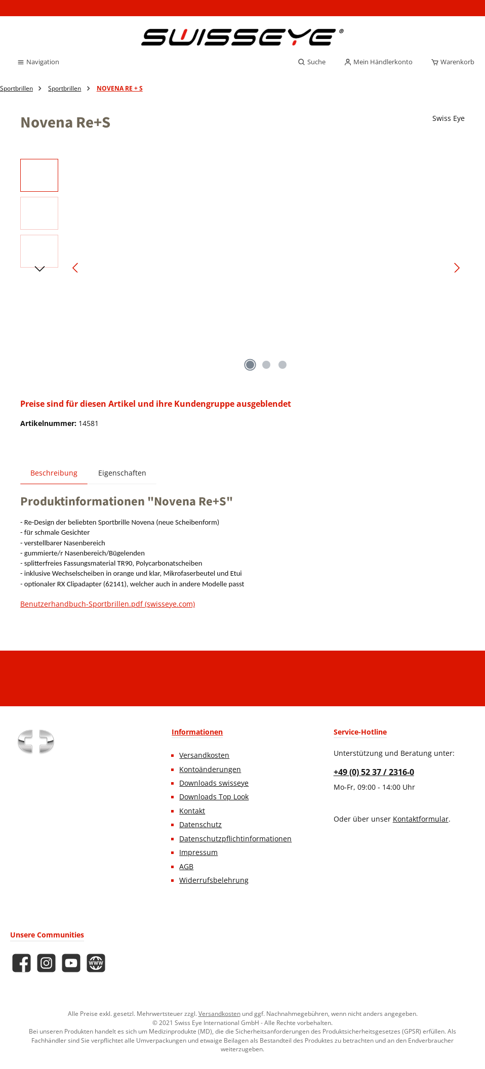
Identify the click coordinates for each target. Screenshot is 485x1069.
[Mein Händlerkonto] (378, 62)
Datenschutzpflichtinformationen (235, 838)
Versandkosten (204, 755)
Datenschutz (200, 824)
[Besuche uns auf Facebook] (21, 963)
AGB (186, 866)
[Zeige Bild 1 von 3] (250, 365)
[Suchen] (311, 62)
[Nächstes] (456, 267)
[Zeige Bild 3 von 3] (282, 365)
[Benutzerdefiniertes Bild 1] (35, 741)
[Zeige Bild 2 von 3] (266, 365)
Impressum (198, 852)
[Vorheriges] (76, 267)
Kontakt (192, 811)
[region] (242, 267)
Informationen (197, 732)
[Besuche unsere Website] (96, 963)
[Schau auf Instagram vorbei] (46, 963)
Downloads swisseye (214, 783)
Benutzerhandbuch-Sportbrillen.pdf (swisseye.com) (107, 604)
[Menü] (38, 62)
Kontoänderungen (210, 769)
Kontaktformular (421, 819)
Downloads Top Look (214, 796)
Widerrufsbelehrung (214, 880)
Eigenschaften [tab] (122, 473)
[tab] (54, 472)
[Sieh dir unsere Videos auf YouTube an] (71, 963)
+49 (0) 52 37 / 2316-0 (374, 772)
